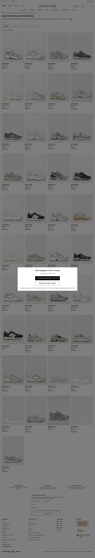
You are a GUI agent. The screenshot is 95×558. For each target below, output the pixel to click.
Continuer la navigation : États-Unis (47, 278)
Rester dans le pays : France (47, 283)
